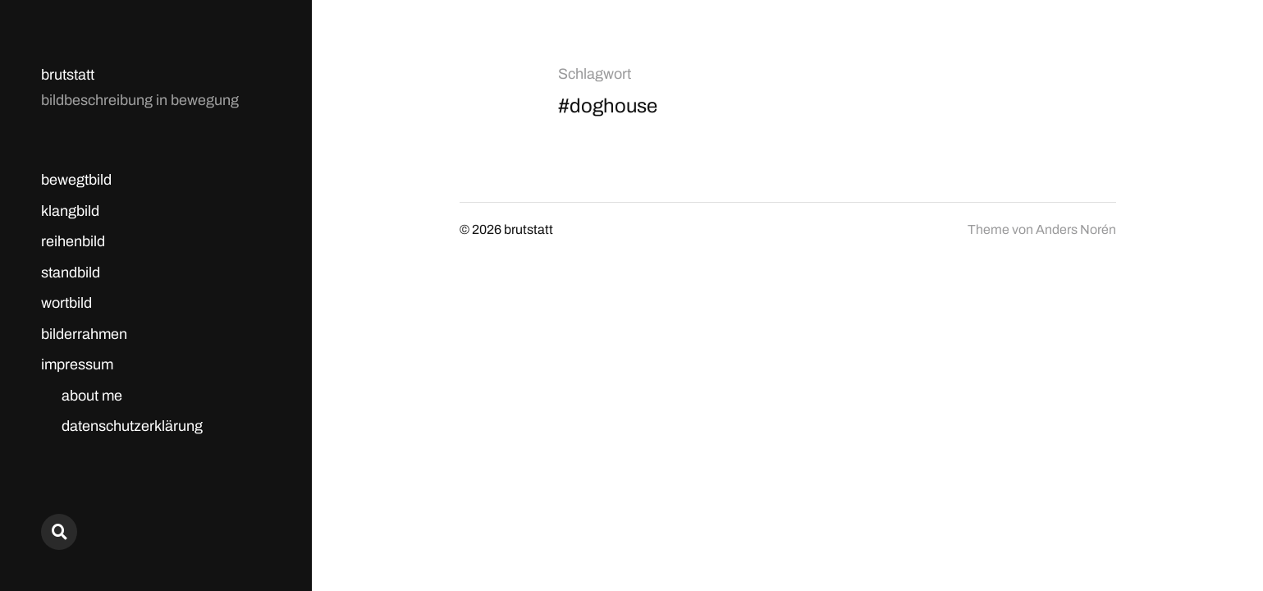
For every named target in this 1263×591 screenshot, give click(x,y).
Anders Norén (1076, 229)
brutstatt (67, 74)
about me (92, 395)
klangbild (70, 211)
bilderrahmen (84, 334)
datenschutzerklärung (132, 426)
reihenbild (73, 241)
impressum (77, 364)
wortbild (66, 303)
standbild (70, 272)
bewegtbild (76, 180)
